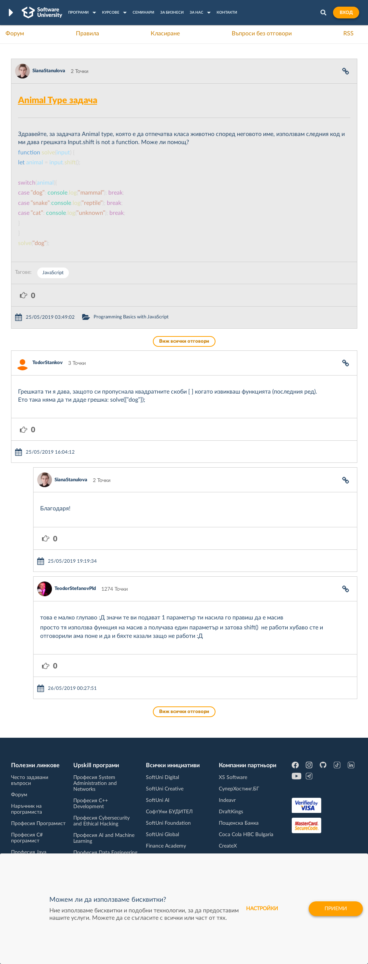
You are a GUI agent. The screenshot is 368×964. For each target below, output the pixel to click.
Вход (346, 12)
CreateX (228, 846)
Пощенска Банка (239, 823)
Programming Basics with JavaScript (131, 317)
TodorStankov (47, 362)
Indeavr (227, 800)
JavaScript (53, 272)
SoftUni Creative (164, 789)
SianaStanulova (48, 71)
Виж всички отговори (184, 341)
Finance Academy (166, 846)
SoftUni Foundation (168, 823)
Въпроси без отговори (262, 33)
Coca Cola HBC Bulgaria (246, 834)
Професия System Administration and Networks (95, 783)
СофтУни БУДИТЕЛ (169, 811)
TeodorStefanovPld (75, 588)
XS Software (233, 777)
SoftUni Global (162, 834)
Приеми (336, 908)
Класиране (165, 33)
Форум (15, 33)
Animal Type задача (57, 100)
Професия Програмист (38, 823)
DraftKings (231, 811)
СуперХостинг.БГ (239, 789)
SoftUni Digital (162, 777)
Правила (87, 33)
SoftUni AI (157, 800)
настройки (262, 908)
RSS (348, 33)
